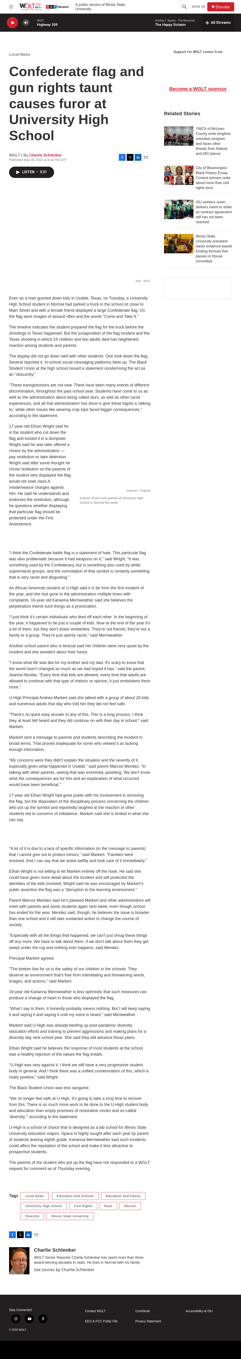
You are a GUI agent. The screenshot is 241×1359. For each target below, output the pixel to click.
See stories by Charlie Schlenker (64, 1269)
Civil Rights (83, 1206)
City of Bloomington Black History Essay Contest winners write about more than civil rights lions (213, 178)
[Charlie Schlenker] (19, 1260)
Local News (19, 54)
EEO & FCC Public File (101, 1321)
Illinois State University (70, 1216)
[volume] (26, 23)
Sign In (198, 6)
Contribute (142, 1311)
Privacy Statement (148, 1321)
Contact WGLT (95, 1311)
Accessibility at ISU (199, 1311)
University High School (43, 1206)
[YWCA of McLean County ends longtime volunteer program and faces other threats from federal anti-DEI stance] (178, 136)
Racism (130, 1206)
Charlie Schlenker (45, 155)
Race (108, 1206)
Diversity (32, 1216)
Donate (223, 7)
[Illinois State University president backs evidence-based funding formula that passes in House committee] (178, 243)
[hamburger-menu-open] (11, 6)
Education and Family (123, 1196)
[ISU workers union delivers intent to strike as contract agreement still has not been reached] (178, 209)
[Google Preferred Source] (198, 288)
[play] (12, 22)
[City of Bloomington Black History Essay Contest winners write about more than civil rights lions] (178, 175)
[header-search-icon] (184, 7)
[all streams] (218, 23)
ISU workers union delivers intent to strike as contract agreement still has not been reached (214, 212)
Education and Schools (75, 1196)
